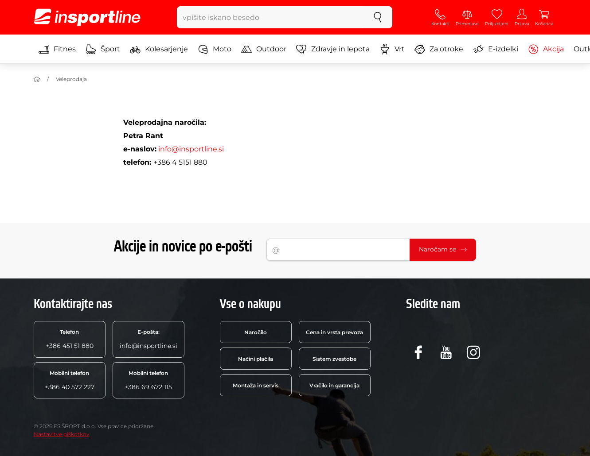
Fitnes (57, 49)
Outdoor (263, 49)
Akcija (546, 49)
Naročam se (443, 249)
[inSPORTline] (87, 17)
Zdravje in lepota (333, 49)
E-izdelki (495, 49)
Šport (103, 49)
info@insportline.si (191, 149)
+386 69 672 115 (148, 380)
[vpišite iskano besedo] (270, 17)
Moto (214, 49)
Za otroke (438, 49)
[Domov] (37, 79)
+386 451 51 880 (70, 339)
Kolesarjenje (159, 49)
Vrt (392, 49)
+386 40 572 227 (69, 380)
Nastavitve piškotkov (62, 434)
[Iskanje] (377, 17)
